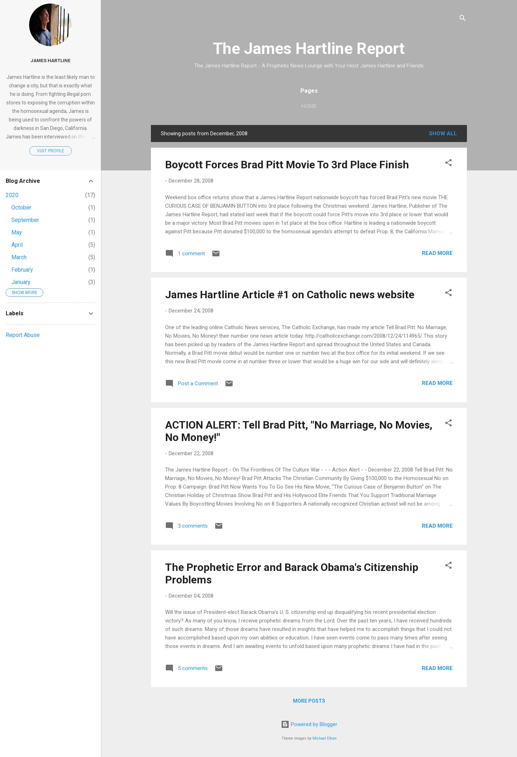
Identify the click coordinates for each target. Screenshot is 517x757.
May (16, 232)
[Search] (462, 19)
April (17, 244)
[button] (448, 163)
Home (309, 106)
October (21, 207)
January (21, 282)
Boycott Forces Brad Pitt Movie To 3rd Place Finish (287, 164)
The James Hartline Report (309, 48)
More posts (309, 701)
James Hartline (51, 60)
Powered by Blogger (309, 724)
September (25, 220)
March (19, 257)
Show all (443, 133)
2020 (12, 195)
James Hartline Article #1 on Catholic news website (289, 294)
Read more (437, 253)
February (22, 269)
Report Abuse (23, 335)
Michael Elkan (324, 738)
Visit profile (50, 150)
